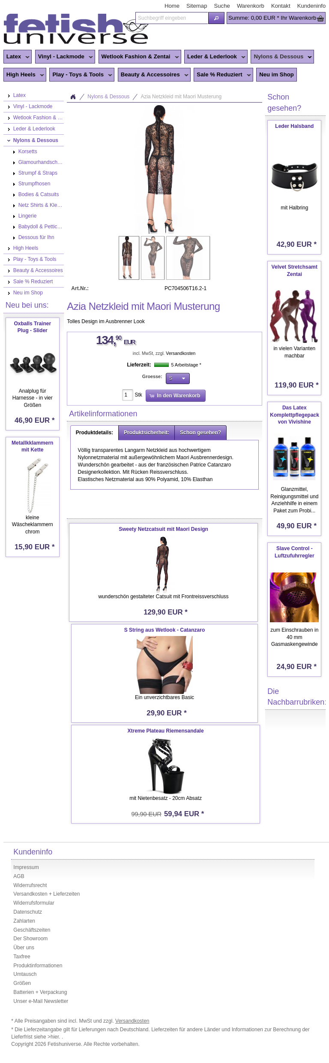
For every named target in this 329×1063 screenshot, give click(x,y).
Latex (16, 57)
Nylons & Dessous (281, 57)
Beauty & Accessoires (153, 75)
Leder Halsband (294, 126)
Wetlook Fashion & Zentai (139, 57)
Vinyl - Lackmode (64, 57)
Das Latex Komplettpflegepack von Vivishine (294, 415)
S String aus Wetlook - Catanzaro (164, 630)
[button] (216, 18)
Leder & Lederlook (214, 57)
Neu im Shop (276, 74)
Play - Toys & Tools (80, 75)
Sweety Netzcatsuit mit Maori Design (163, 529)
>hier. (55, 1037)
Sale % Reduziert (222, 75)
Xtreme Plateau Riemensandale (165, 731)
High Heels (23, 75)
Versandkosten (180, 353)
